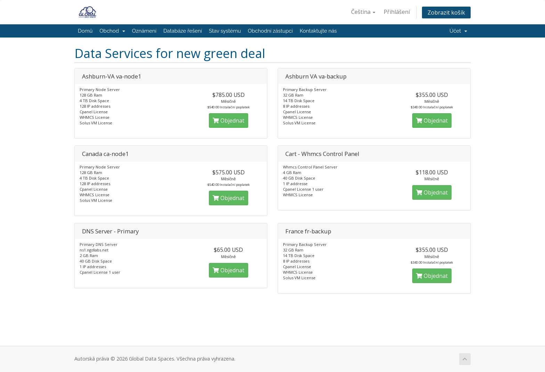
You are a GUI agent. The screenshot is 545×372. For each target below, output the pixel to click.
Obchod (112, 31)
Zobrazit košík (446, 12)
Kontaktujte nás (318, 31)
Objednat (228, 120)
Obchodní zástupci (270, 31)
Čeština (363, 12)
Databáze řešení (182, 31)
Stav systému (225, 31)
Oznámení (144, 31)
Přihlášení (397, 12)
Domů (85, 31)
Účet (458, 31)
